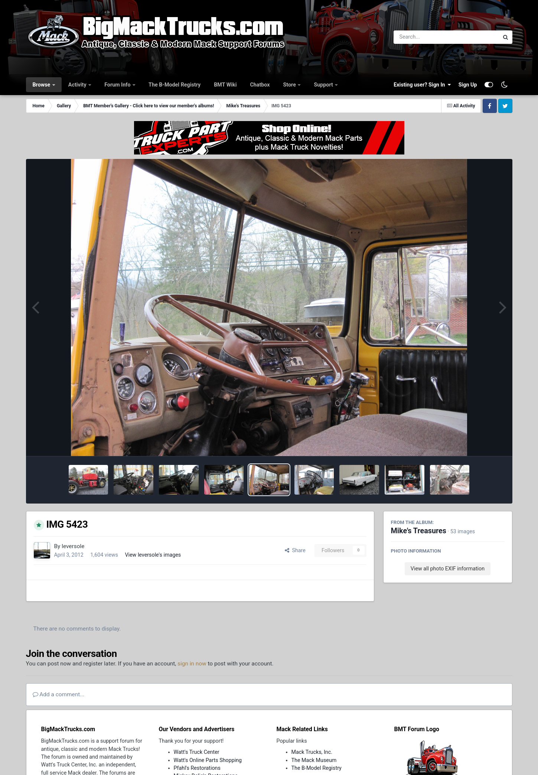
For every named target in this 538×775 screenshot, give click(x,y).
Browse (42, 85)
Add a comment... (59, 694)
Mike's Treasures (418, 531)
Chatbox (260, 85)
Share (295, 550)
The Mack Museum (314, 760)
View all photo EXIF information (448, 569)
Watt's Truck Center (196, 752)
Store (290, 85)
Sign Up (468, 85)
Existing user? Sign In (422, 84)
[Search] (426, 37)
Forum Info (118, 85)
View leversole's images (153, 555)
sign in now (191, 663)
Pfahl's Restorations (197, 768)
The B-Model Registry (174, 85)
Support (324, 85)
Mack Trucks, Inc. (312, 752)
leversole (73, 546)
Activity (78, 85)
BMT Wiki (225, 85)
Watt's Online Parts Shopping (208, 760)
